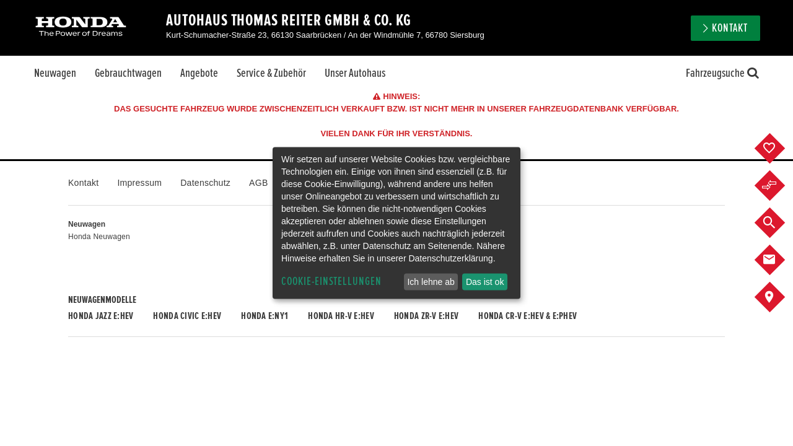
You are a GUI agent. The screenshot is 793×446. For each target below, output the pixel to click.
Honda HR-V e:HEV (341, 316)
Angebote (199, 73)
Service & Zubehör (271, 73)
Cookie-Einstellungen (331, 281)
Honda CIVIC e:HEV (187, 316)
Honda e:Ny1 (264, 316)
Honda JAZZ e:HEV (100, 316)
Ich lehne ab (430, 282)
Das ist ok (485, 282)
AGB (258, 183)
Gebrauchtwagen (128, 73)
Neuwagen (55, 73)
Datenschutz (205, 183)
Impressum (139, 183)
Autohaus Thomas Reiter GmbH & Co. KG (288, 20)
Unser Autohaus (355, 73)
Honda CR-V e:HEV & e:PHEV (527, 316)
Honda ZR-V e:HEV (426, 316)
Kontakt (730, 28)
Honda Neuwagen (99, 236)
